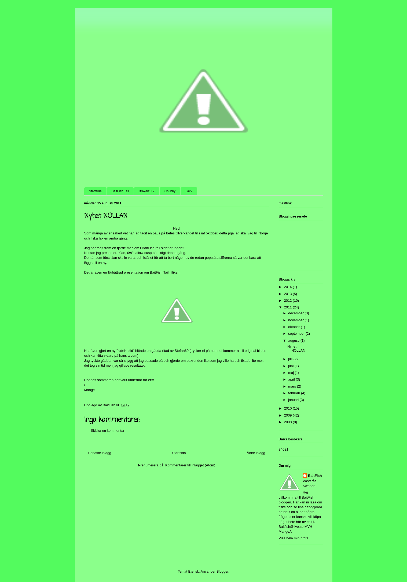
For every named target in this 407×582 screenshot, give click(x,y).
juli (291, 359)
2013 (288, 294)
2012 (288, 301)
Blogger (222, 571)
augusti (294, 340)
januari (294, 400)
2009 (288, 415)
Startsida (95, 191)
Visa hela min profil (293, 538)
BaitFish (315, 476)
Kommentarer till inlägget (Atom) (190, 465)
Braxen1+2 (146, 191)
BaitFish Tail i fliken (164, 272)
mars (292, 386)
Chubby (169, 191)
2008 (288, 422)
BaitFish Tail (120, 191)
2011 (288, 307)
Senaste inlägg (99, 453)
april (292, 379)
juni (291, 366)
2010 (288, 408)
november (296, 320)
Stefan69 (182, 351)
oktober (294, 327)
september (297, 333)
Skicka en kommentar (107, 431)
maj (291, 373)
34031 (283, 449)
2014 (288, 287)
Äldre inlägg (256, 453)
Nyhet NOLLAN (296, 348)
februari (294, 393)
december (296, 313)
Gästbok (285, 203)
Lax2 (188, 191)
